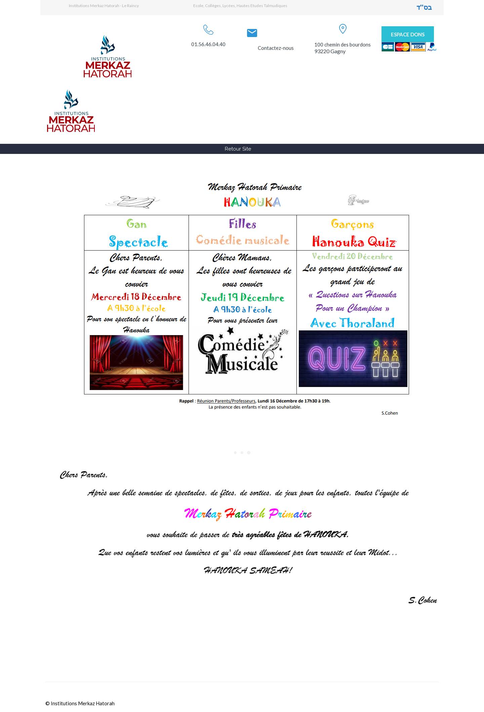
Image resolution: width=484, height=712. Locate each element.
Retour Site (238, 149)
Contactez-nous (276, 48)
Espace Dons (408, 34)
